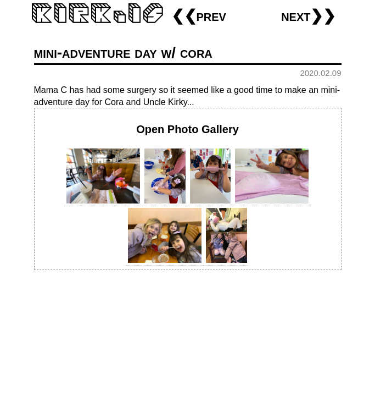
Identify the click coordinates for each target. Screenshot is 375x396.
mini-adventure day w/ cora (123, 52)
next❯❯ (308, 15)
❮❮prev (198, 15)
